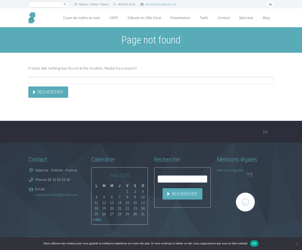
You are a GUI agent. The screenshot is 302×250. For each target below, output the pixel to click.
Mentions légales (230, 170)
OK (254, 243)
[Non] (297, 243)
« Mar (96, 219)
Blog (266, 18)
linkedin (270, 4)
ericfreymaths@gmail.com (160, 4)
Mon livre (246, 18)
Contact (223, 18)
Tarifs (203, 18)
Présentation (180, 18)
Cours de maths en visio (81, 18)
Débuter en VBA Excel (144, 18)
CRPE (113, 18)
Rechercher (50, 92)
